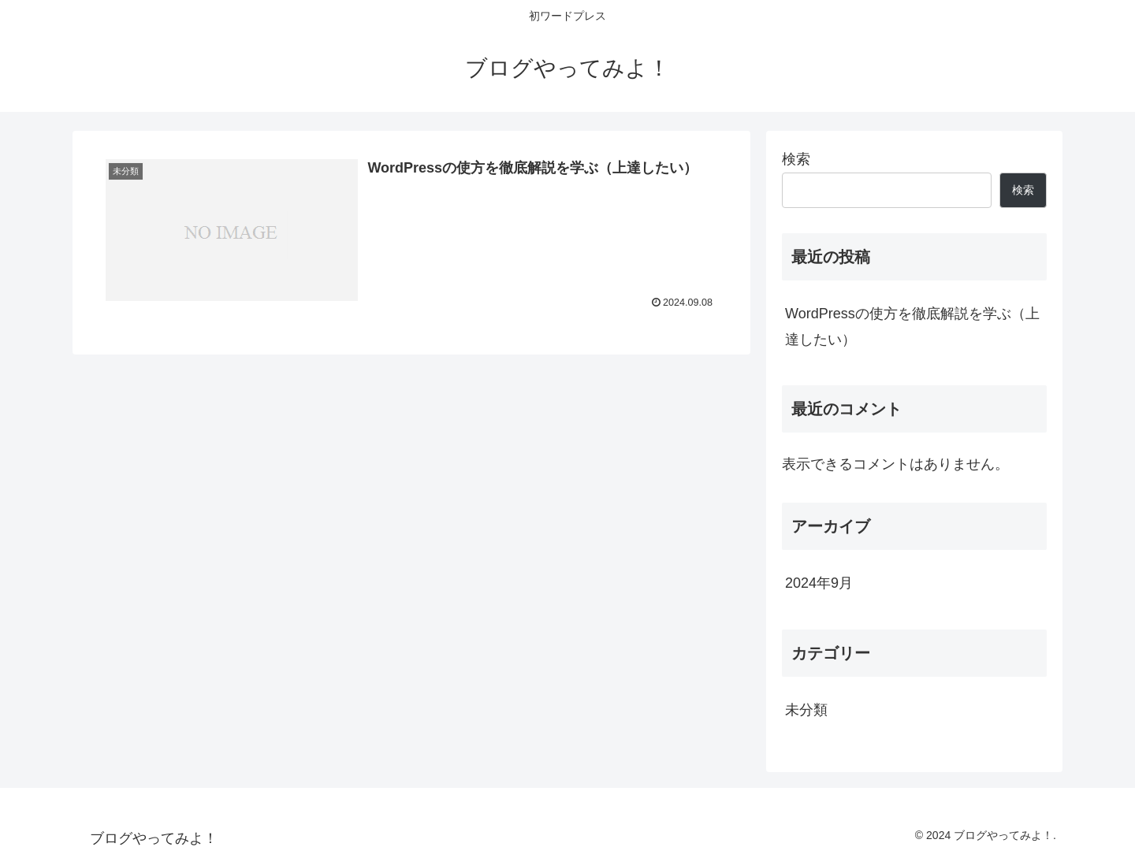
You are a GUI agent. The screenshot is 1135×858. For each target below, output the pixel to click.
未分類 (806, 710)
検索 (796, 159)
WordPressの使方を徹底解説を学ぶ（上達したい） (912, 326)
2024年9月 (819, 583)
